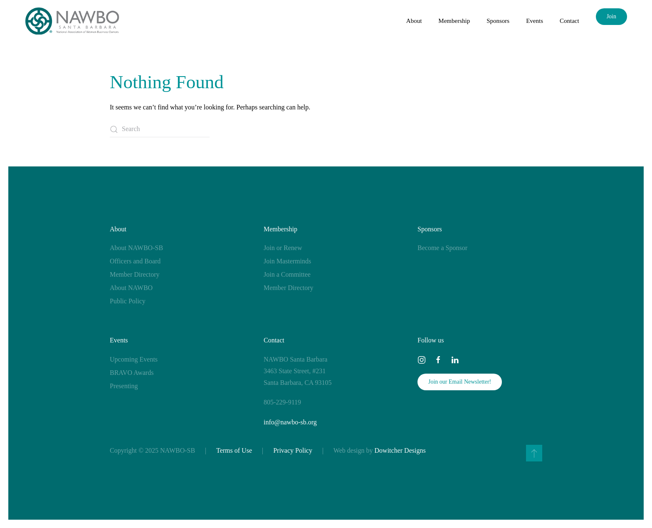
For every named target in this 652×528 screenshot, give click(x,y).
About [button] (414, 20)
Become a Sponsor (442, 247)
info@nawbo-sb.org (290, 422)
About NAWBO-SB (136, 247)
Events (119, 340)
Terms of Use (234, 450)
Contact (569, 20)
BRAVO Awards (131, 372)
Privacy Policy (292, 450)
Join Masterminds (287, 261)
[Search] (160, 129)
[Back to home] (72, 21)
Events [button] (534, 20)
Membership (280, 229)
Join (611, 16)
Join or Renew (283, 247)
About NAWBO (131, 287)
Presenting (124, 385)
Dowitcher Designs (400, 450)
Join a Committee (287, 274)
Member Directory (135, 274)
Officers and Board (135, 261)
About (118, 229)
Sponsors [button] (498, 20)
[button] (534, 453)
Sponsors (429, 229)
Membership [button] (454, 20)
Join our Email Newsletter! (459, 382)
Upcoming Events (134, 359)
